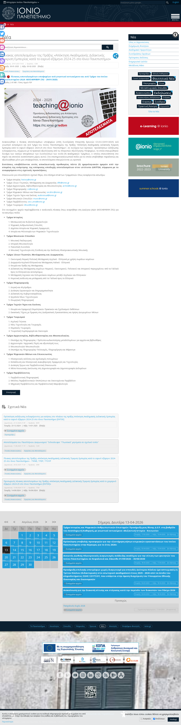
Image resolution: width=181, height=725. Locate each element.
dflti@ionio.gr (63, 182)
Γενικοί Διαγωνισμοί (141, 78)
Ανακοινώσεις (144, 92)
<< (6, 521)
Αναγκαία (147, 719)
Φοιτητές (113, 626)
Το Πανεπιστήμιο (37, 626)
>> (54, 521)
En (176, 2)
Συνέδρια (160, 101)
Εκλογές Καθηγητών (161, 73)
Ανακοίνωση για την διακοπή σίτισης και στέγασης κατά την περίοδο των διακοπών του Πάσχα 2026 (119, 590)
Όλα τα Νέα (153, 111)
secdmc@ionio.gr (54, 192)
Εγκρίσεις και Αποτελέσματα (33, 71)
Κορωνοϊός (165, 106)
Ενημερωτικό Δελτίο (138, 61)
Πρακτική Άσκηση (148, 106)
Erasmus (147, 101)
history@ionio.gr (28, 179)
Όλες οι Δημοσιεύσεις (139, 42)
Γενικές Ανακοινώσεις (11, 71)
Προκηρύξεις (10, 435)
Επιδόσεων (160, 719)
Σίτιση (162, 83)
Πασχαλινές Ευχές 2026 (74, 605)
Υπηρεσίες (80, 626)
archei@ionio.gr (70, 185)
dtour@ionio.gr (31, 205)
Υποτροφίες (150, 83)
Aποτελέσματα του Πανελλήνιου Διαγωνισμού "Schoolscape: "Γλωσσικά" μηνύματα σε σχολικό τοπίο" (51, 442)
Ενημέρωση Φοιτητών (139, 46)
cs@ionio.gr (32, 189)
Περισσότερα (7, 722)
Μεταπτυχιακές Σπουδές (154, 87)
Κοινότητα (54, 626)
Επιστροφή (11, 392)
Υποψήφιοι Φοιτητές (131, 626)
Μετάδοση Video (136, 65)
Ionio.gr (148, 626)
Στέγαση (167, 97)
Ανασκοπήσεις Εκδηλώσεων (149, 97)
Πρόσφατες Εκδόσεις (138, 57)
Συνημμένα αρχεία (15, 430)
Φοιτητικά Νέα (164, 78)
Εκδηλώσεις (163, 93)
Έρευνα (93, 626)
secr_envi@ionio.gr (36, 201)
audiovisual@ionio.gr (47, 195)
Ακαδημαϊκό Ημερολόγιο (140, 49)
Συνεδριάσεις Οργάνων (139, 53)
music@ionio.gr (40, 198)
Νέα (12, 24)
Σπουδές (67, 626)
